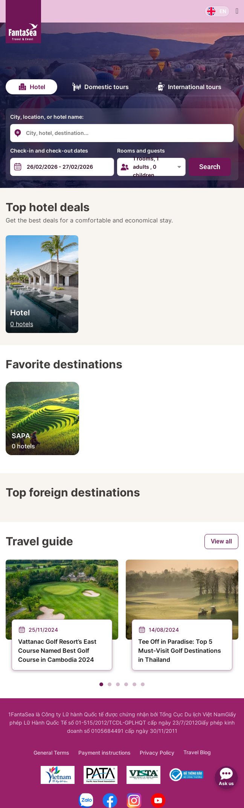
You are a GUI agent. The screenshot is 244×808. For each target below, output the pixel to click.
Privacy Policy (157, 752)
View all (221, 541)
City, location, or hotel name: (47, 116)
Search (209, 167)
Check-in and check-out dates (49, 150)
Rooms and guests (141, 150)
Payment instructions (104, 752)
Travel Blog (197, 752)
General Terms (51, 752)
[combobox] (79, 133)
